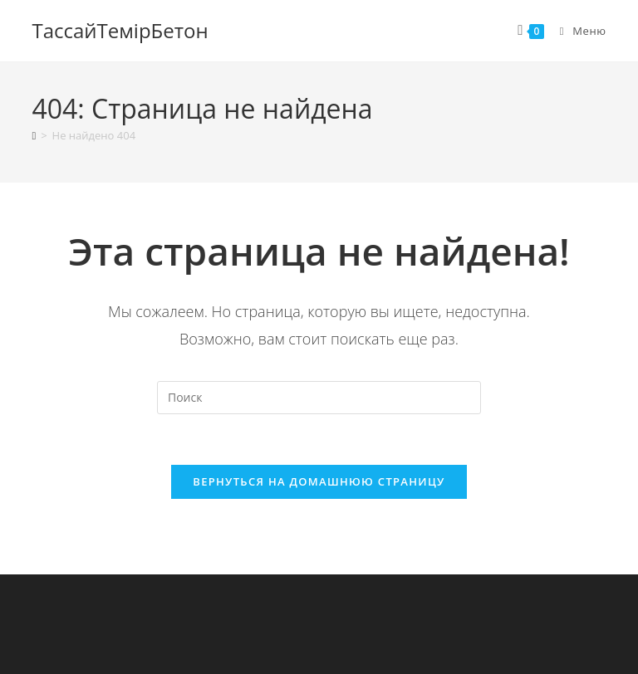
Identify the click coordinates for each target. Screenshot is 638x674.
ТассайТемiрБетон (120, 30)
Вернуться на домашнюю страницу (318, 481)
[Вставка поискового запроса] (319, 397)
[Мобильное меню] (576, 30)
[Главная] (34, 135)
